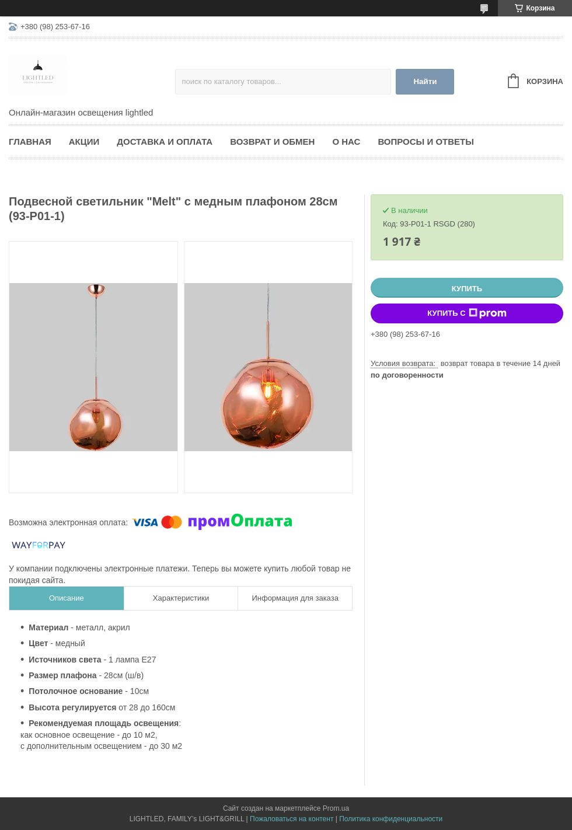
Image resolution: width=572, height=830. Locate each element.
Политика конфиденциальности (390, 819)
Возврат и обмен (272, 141)
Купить (467, 288)
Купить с (466, 313)
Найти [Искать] (425, 81)
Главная (30, 141)
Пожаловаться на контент (291, 819)
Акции (84, 141)
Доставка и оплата (164, 141)
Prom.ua (336, 808)
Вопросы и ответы (426, 141)
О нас (346, 141)
